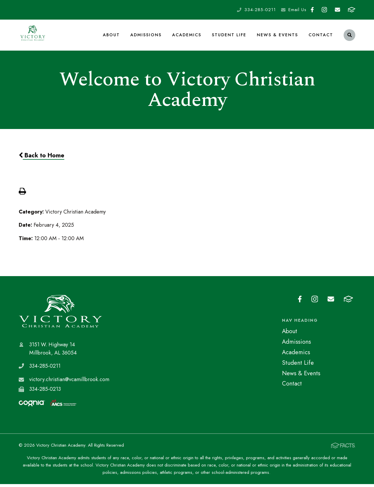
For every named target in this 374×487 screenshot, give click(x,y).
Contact (321, 36)
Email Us (297, 9)
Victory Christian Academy (60, 314)
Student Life (229, 36)
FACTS (351, 9)
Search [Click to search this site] (349, 37)
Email (337, 9)
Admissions (146, 36)
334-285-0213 (45, 392)
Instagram (324, 9)
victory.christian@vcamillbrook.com (69, 382)
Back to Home (41, 158)
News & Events (277, 36)
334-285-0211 (260, 9)
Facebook (312, 9)
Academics (187, 36)
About (111, 36)
